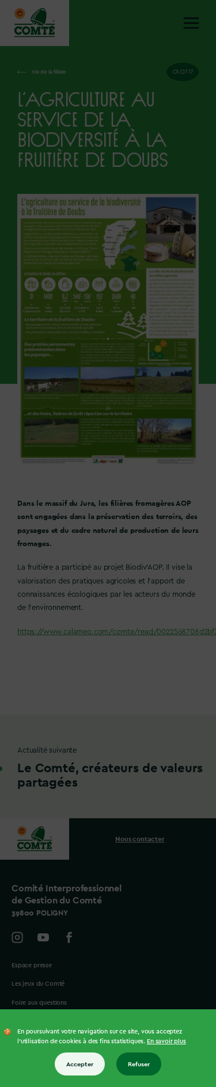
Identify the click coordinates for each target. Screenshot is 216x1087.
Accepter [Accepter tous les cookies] (79, 1064)
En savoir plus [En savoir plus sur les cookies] (166, 1041)
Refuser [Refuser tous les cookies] (139, 1064)
